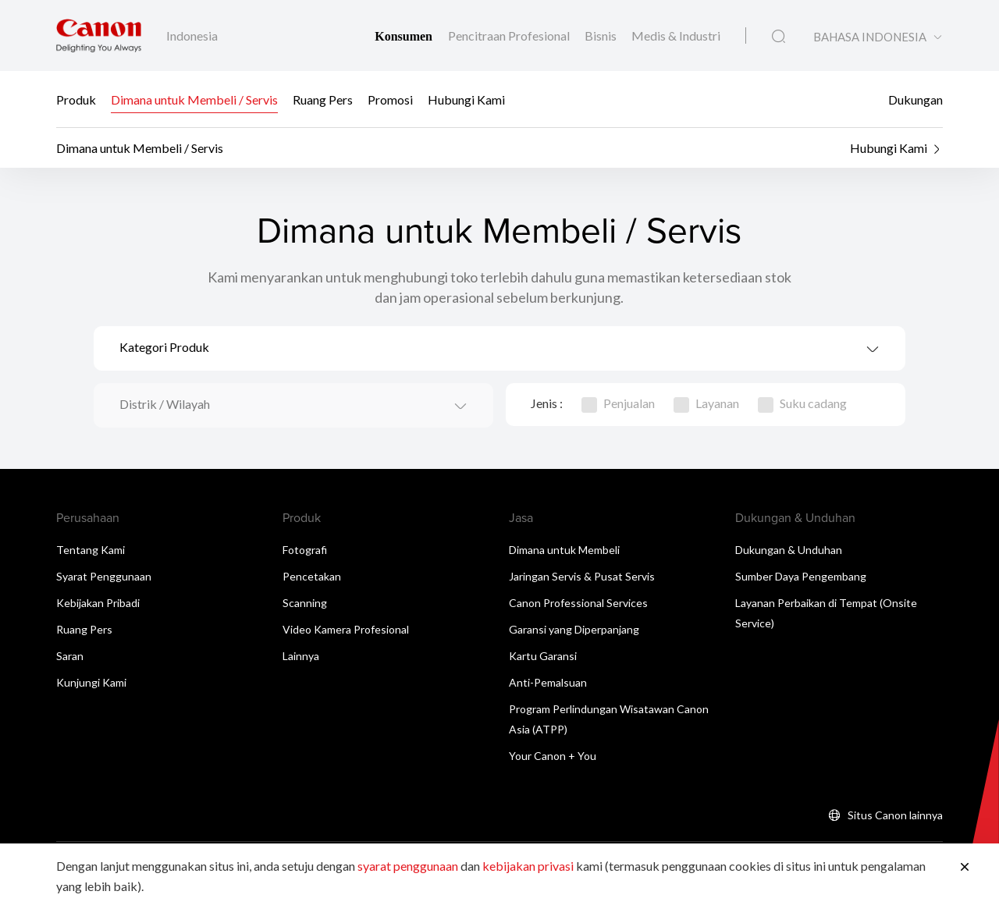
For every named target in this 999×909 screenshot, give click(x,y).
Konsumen (405, 36)
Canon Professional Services (578, 602)
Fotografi (305, 549)
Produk (76, 99)
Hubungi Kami (466, 99)
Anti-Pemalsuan (548, 682)
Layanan (706, 403)
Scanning (305, 602)
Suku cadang (802, 403)
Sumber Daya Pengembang (800, 576)
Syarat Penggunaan (103, 576)
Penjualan (618, 403)
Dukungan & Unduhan (788, 549)
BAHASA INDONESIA (869, 37)
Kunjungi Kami (91, 682)
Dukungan (915, 99)
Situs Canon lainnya (895, 815)
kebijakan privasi (528, 865)
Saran (70, 655)
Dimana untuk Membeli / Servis (194, 99)
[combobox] (499, 348)
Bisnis (602, 35)
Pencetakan (312, 576)
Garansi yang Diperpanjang (574, 629)
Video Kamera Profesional (346, 629)
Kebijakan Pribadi (98, 602)
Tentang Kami (90, 549)
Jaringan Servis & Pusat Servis (582, 576)
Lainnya (301, 655)
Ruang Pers (323, 99)
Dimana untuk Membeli (564, 549)
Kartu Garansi (543, 655)
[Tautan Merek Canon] (98, 35)
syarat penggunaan (407, 865)
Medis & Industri (675, 35)
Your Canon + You (552, 755)
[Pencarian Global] (778, 36)
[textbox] (499, 348)
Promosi (390, 99)
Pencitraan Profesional (510, 35)
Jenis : (547, 403)
